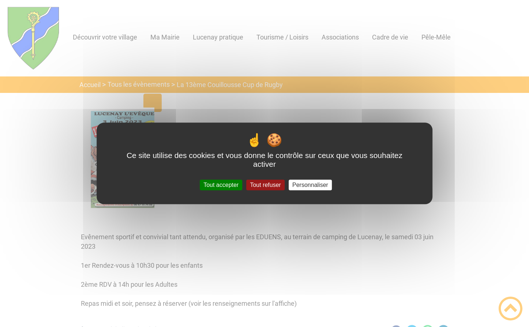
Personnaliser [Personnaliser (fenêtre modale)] (310, 185)
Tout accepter (221, 185)
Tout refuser (265, 185)
